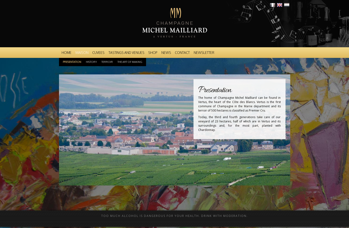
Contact (182, 53)
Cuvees (98, 53)
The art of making (130, 62)
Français (272, 5)
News (166, 53)
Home (66, 53)
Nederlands (286, 5)
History (91, 62)
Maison (82, 53)
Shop (152, 53)
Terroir (107, 62)
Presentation (72, 62)
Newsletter (204, 53)
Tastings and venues (126, 53)
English (279, 5)
